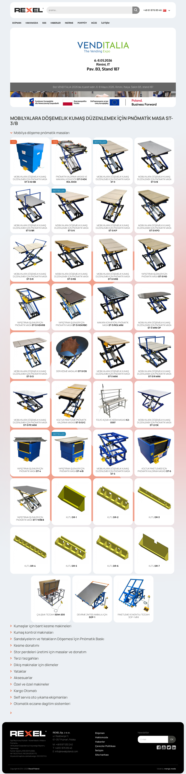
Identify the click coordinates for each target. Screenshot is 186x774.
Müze (94, 22)
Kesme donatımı (24, 645)
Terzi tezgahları (24, 657)
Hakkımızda (32, 22)
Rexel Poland (33, 767)
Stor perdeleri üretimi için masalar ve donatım (48, 651)
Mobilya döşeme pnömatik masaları (40, 132)
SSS (44, 22)
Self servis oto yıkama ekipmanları (39, 696)
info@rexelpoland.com (66, 749)
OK (172, 737)
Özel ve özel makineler (29, 683)
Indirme (69, 22)
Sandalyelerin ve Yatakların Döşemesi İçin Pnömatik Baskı (57, 638)
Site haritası (102, 753)
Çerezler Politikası (105, 744)
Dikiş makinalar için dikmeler (34, 664)
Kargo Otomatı (23, 689)
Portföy (82, 22)
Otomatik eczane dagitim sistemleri (40, 702)
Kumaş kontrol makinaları (32, 632)
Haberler (56, 22)
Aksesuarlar (21, 677)
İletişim (105, 22)
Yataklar (18, 670)
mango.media (170, 767)
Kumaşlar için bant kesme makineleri (41, 626)
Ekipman (16, 22)
